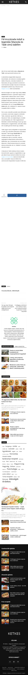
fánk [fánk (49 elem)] (17, 451)
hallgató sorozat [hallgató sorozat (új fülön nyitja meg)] (5, 88)
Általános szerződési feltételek (8, 669)
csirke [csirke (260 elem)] (15, 446)
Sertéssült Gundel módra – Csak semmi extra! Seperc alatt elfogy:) (13, 508)
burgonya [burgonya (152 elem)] (9, 446)
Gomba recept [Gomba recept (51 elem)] (5, 454)
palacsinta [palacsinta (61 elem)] (18, 466)
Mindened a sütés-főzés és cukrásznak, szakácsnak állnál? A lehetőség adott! (17, 366)
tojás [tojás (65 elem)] (13, 474)
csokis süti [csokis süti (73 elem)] (4, 449)
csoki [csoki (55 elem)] (19, 446)
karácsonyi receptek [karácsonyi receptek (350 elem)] (10, 459)
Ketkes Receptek (5, 397)
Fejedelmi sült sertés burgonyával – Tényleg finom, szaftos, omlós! (17, 529)
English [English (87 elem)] (13, 451)
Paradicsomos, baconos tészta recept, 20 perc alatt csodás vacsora (18, 421)
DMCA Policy (14, 670)
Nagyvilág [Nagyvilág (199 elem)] (5, 466)
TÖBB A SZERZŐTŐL (19, 346)
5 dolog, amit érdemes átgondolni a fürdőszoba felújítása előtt (17, 359)
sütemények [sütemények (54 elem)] (13, 471)
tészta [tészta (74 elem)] (15, 476)
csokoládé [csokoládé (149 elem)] (11, 449)
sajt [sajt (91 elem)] (19, 469)
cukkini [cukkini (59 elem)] (16, 449)
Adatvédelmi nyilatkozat (19, 667)
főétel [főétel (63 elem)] (20, 451)
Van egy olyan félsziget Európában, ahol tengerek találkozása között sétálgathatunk (7, 307)
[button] (26, 2)
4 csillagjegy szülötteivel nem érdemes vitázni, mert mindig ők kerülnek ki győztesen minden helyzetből (21, 308)
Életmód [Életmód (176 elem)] (5, 479)
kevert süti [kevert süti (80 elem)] (12, 461)
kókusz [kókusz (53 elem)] (8, 464)
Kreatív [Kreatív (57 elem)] (19, 461)
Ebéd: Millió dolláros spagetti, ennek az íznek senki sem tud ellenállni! (17, 594)
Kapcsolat (4, 667)
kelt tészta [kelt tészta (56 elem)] (21, 459)
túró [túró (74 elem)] (19, 476)
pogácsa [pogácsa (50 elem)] (4, 469)
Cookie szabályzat (20, 669)
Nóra (2, 403)
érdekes (8, 286)
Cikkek (8, 5)
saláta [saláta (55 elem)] (22, 469)
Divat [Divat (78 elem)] (20, 449)
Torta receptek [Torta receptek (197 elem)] (7, 476)
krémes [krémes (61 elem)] (4, 464)
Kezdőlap (3, 5)
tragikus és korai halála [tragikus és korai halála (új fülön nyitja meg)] (7, 157)
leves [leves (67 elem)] (12, 464)
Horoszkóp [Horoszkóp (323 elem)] (14, 454)
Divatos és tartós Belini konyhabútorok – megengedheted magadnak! (18, 352)
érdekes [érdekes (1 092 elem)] (6, 481)
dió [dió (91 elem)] (24, 449)
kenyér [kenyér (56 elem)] (3, 461)
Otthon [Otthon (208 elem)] (12, 466)
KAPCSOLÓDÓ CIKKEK (7, 346)
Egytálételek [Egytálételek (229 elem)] (6, 451)
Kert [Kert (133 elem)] (7, 461)
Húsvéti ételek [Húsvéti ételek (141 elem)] (6, 456)
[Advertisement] (14, 21)
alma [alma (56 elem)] (3, 446)
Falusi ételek (4, 504)
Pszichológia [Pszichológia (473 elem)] (12, 469)
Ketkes (4, 47)
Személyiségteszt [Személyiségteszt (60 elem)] (6, 471)
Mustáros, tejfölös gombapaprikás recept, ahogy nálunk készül (17, 428)
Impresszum (10, 667)
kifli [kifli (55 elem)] (16, 461)
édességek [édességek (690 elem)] (13, 479)
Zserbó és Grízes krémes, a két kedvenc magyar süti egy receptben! (17, 580)
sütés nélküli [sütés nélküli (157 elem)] (6, 474)
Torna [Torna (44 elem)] (16, 474)
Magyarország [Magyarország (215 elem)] (19, 464)
